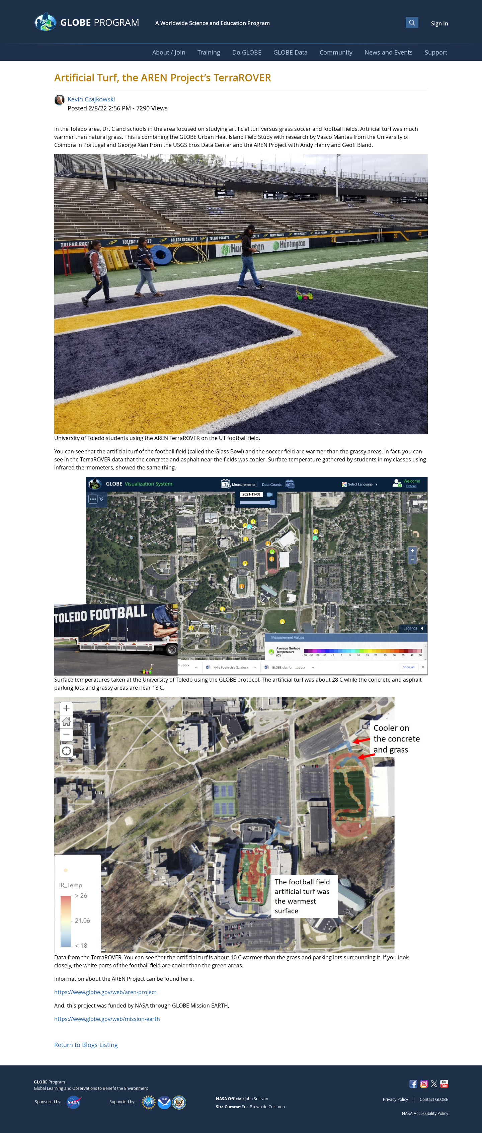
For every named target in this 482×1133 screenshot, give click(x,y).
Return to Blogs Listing (86, 1045)
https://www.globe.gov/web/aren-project (105, 992)
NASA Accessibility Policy (425, 1113)
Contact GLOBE (434, 1099)
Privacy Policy (395, 1099)
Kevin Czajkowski (91, 99)
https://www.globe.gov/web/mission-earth (107, 1019)
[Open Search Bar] (412, 22)
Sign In (439, 23)
